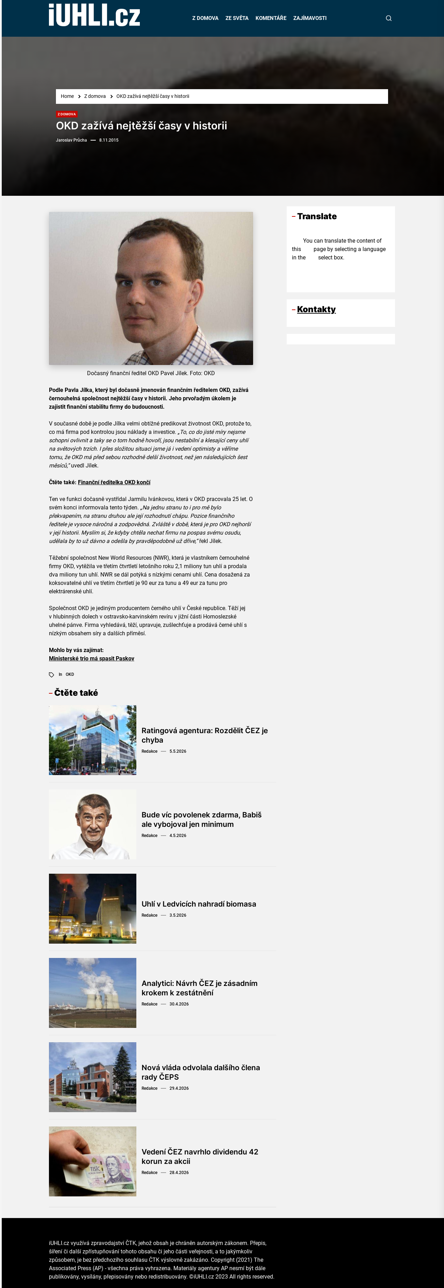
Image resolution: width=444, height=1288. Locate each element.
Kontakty (316, 309)
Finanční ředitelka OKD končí (114, 482)
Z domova (67, 114)
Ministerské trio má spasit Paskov (91, 658)
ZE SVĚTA (237, 18)
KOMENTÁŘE (271, 18)
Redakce (149, 751)
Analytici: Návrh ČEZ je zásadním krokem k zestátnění (203, 988)
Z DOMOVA (205, 18)
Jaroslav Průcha (71, 140)
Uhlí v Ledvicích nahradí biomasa (203, 903)
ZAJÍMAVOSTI (310, 18)
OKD (70, 674)
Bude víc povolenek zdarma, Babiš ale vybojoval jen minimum (205, 819)
